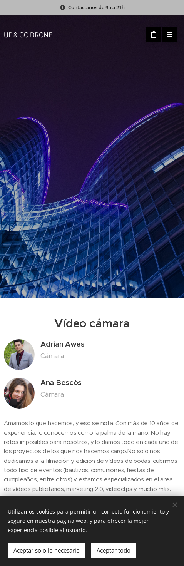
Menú (167, 34)
